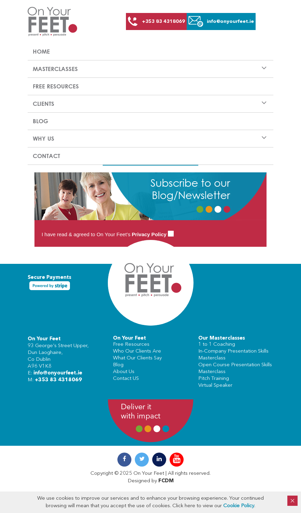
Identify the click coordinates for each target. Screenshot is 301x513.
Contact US (126, 378)
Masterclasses (55, 69)
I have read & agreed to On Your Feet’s (108, 234)
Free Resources (56, 86)
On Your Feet (44, 339)
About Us (123, 371)
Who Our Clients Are (137, 351)
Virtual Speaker (215, 385)
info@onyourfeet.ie (57, 373)
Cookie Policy (238, 506)
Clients (43, 103)
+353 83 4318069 (58, 380)
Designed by (151, 481)
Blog (40, 121)
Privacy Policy (149, 234)
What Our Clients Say (137, 358)
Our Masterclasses (221, 338)
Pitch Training (213, 378)
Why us (43, 138)
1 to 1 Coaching (216, 344)
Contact (46, 156)
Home (41, 51)
